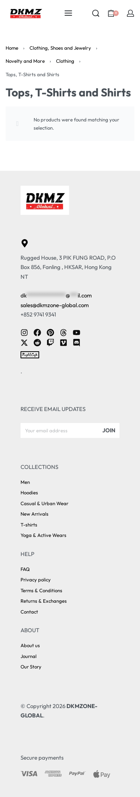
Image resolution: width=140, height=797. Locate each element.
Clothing (65, 61)
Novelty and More (25, 61)
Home (12, 48)
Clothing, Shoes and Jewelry (60, 48)
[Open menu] (68, 13)
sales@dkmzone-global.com (55, 305)
